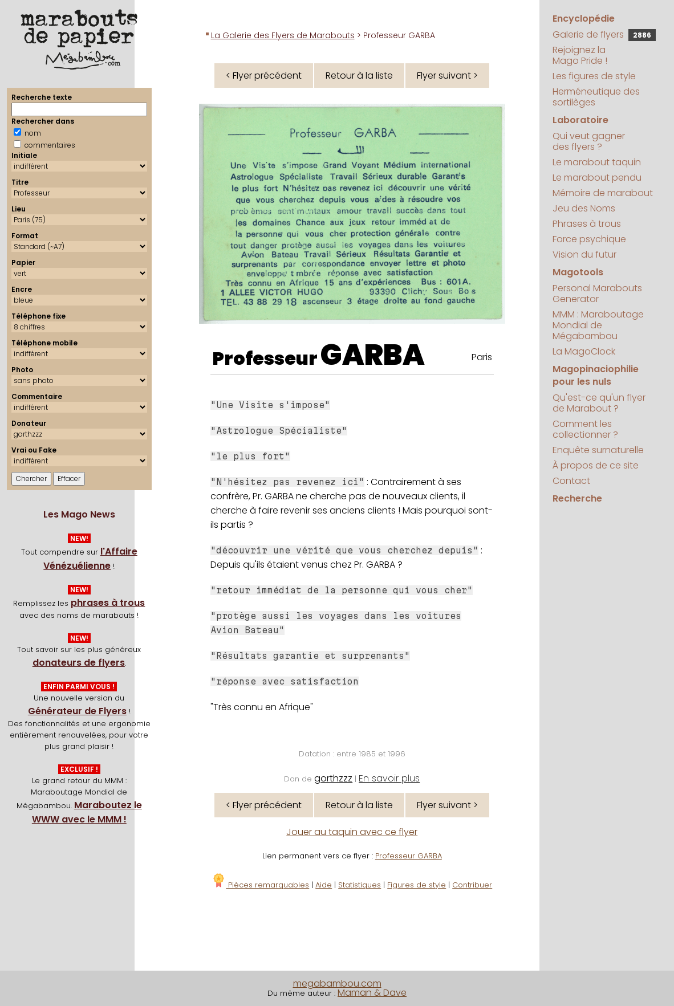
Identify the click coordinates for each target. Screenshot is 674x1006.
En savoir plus (389, 778)
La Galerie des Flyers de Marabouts (283, 35)
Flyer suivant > (447, 75)
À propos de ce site (596, 465)
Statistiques (359, 884)
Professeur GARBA (408, 855)
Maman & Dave (372, 992)
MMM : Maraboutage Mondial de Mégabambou (598, 325)
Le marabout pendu (597, 177)
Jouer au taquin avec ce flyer (351, 831)
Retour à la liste (359, 75)
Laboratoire (580, 120)
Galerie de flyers (604, 34)
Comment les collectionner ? (585, 429)
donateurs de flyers (79, 662)
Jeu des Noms (584, 208)
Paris (482, 357)
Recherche (577, 498)
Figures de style (416, 884)
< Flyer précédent (264, 75)
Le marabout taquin (597, 162)
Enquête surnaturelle (598, 450)
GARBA (372, 355)
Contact (571, 480)
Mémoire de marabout (603, 192)
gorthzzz (333, 778)
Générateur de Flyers (77, 711)
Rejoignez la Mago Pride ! (580, 55)
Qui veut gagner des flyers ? (589, 141)
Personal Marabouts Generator (597, 294)
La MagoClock (584, 351)
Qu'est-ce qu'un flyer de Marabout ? (599, 403)
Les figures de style (594, 76)
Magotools (578, 272)
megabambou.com (337, 983)
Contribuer (472, 884)
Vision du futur (584, 254)
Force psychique (589, 239)
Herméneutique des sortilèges (596, 97)
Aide (323, 884)
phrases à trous (108, 602)
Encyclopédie (584, 18)
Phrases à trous (587, 223)
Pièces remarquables (260, 884)
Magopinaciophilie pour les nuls (596, 375)
